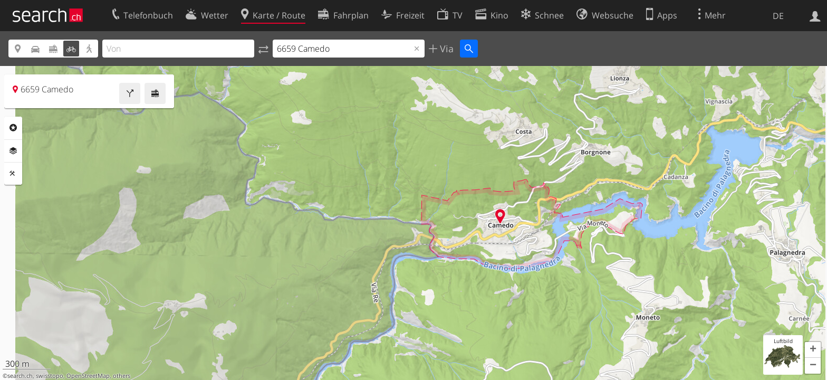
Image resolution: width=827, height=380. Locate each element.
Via (445, 48)
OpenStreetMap (88, 375)
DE (778, 16)
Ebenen (13, 151)
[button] (813, 350)
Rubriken (13, 128)
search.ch (20, 375)
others (121, 375)
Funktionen (13, 174)
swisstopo (49, 375)
